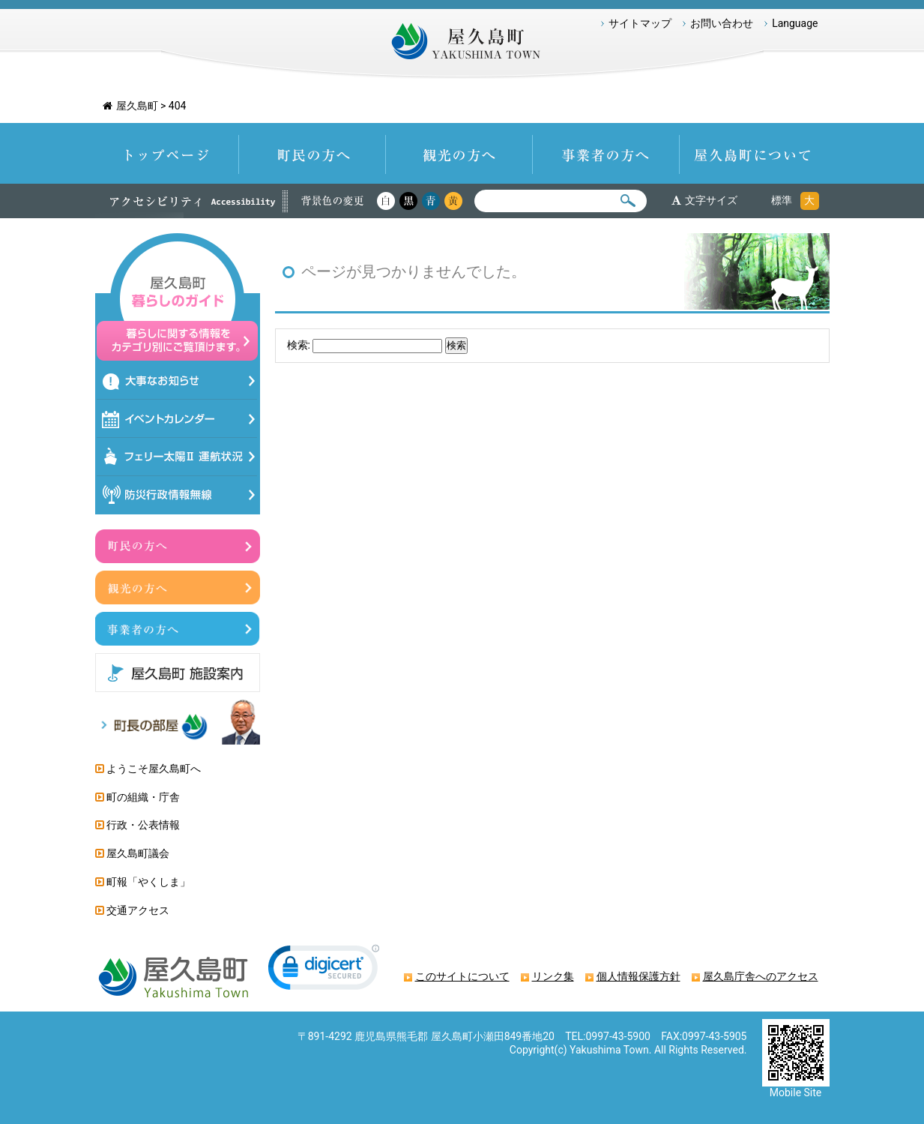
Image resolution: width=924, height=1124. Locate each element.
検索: (298, 345)
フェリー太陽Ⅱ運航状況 (177, 457)
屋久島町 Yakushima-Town (462, 44)
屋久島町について (755, 153)
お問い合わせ (721, 23)
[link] (324, 970)
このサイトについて (462, 976)
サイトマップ (640, 23)
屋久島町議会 (137, 853)
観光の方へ (459, 153)
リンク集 (553, 976)
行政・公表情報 (143, 825)
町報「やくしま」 (148, 882)
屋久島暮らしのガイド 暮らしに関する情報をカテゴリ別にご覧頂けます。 (177, 297)
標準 (781, 200)
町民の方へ (312, 153)
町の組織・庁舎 (143, 797)
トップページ (167, 153)
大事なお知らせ (177, 380)
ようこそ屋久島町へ (153, 769)
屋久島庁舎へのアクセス (760, 976)
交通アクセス (137, 910)
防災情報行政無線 (177, 495)
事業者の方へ (606, 153)
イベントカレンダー (177, 419)
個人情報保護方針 (638, 976)
